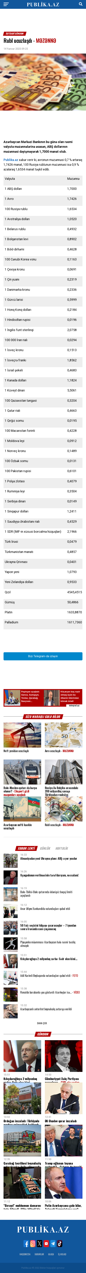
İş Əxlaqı (62, 1254)
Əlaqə (51, 1254)
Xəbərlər (39, 1254)
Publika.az (11, 160)
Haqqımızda (25, 1254)
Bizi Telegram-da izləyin (43, 656)
